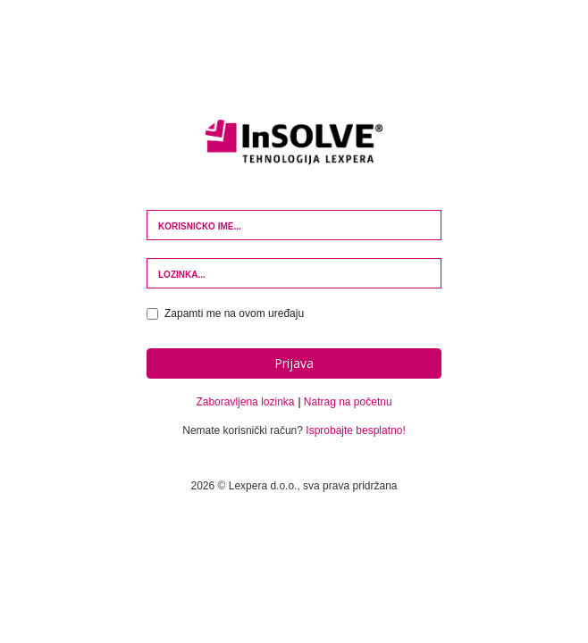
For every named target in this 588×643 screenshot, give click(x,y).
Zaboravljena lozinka (245, 402)
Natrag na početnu (348, 402)
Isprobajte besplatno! (355, 430)
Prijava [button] (294, 363)
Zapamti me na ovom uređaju (225, 313)
